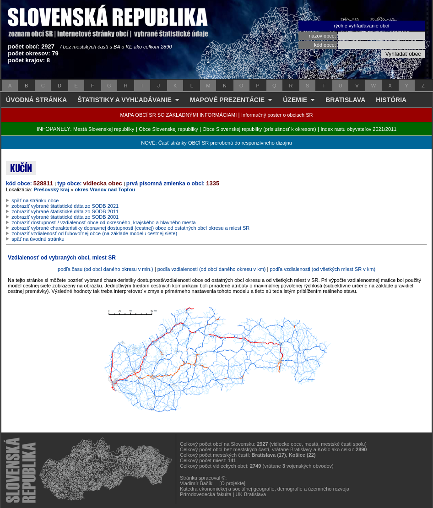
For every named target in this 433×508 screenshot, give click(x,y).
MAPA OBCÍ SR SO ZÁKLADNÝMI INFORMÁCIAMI (178, 115)
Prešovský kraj (52, 189)
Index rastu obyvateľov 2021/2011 (358, 129)
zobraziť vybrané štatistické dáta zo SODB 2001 (65, 217)
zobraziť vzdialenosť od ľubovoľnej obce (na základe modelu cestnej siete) (94, 233)
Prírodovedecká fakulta (206, 494)
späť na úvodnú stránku (37, 239)
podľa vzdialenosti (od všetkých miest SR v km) (322, 269)
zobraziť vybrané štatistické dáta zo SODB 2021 (65, 206)
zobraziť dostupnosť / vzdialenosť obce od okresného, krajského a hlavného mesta (103, 222)
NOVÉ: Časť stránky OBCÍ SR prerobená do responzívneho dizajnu (216, 143)
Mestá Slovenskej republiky (103, 129)
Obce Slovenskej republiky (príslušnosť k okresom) (259, 129)
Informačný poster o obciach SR (277, 115)
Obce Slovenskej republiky (168, 129)
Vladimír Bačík (196, 483)
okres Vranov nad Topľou (105, 189)
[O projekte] (232, 483)
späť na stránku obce (35, 200)
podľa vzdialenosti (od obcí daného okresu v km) (211, 269)
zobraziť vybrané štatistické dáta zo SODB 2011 (65, 211)
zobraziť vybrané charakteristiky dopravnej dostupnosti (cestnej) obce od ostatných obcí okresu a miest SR (130, 228)
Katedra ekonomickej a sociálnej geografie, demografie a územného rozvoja (264, 489)
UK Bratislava (251, 494)
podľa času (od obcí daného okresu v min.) (105, 269)
